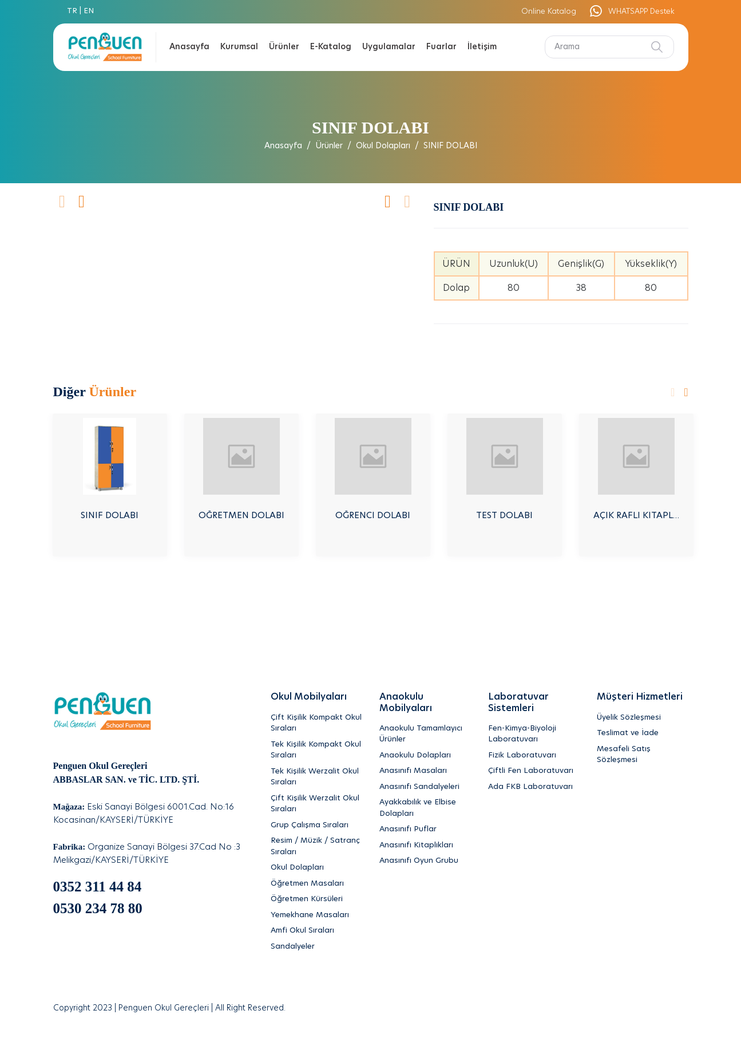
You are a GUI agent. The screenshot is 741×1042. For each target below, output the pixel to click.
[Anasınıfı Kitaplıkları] (425, 845)
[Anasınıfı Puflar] (425, 829)
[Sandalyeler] (316, 947)
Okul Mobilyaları (309, 696)
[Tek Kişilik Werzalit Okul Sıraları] (316, 777)
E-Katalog (330, 47)
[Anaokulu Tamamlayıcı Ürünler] (425, 734)
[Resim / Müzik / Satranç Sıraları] (316, 846)
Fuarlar (441, 47)
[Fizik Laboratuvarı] (534, 755)
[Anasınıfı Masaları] (425, 771)
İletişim (482, 47)
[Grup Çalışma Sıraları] (316, 825)
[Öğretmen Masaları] (316, 884)
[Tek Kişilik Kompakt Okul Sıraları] (316, 750)
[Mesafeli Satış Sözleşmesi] (642, 755)
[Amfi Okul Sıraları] (316, 931)
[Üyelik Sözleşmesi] (642, 718)
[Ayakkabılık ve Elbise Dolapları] (425, 808)
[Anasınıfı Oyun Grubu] (425, 861)
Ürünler (284, 47)
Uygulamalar (388, 47)
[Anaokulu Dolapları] (425, 755)
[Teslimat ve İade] (642, 733)
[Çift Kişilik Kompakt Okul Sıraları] (316, 723)
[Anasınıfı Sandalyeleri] (425, 787)
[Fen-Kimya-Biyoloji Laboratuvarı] (534, 734)
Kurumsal (239, 47)
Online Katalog (548, 11)
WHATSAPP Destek (631, 11)
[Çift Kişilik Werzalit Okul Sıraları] (316, 804)
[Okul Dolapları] (316, 868)
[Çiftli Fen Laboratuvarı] (534, 771)
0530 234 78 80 (97, 908)
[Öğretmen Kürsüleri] (316, 899)
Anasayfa (189, 47)
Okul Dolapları (383, 146)
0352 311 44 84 (97, 886)
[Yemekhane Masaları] (316, 915)
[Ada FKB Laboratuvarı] (534, 787)
